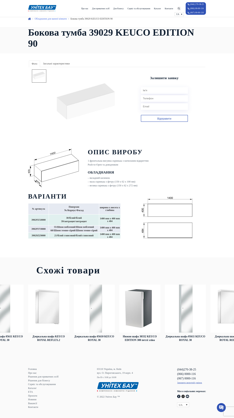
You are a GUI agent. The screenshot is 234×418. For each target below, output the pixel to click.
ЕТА (30, 391)
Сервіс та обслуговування (138, 8)
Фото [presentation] (34, 63)
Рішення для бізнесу (39, 380)
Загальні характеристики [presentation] (56, 63)
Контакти (169, 8)
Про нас (84, 8)
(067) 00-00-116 (197, 12)
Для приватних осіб (101, 8)
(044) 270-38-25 (197, 4)
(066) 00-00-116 (197, 8)
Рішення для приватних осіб (43, 376)
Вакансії (32, 403)
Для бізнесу (118, 8)
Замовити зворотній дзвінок (189, 383)
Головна (32, 369)
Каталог (157, 8)
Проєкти (32, 395)
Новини (32, 399)
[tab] (34, 64)
